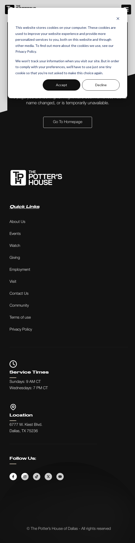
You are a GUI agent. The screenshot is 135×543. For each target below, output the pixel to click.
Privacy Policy (21, 329)
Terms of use (20, 317)
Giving (15, 258)
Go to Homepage (67, 122)
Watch (15, 246)
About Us (17, 222)
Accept (61, 85)
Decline (101, 85)
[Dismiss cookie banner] (118, 18)
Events (15, 234)
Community (19, 305)
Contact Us (19, 293)
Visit (13, 281)
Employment (20, 270)
